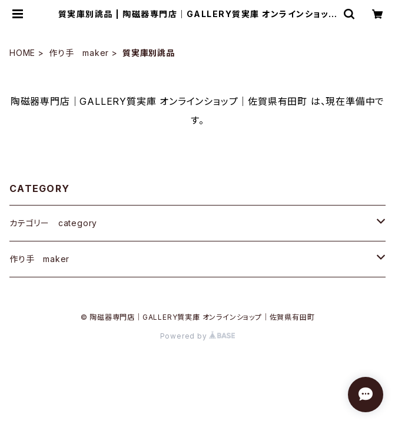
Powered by (197, 336)
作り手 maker (79, 53)
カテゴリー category (53, 223)
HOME (22, 53)
